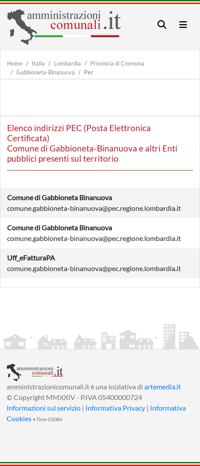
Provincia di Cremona (117, 63)
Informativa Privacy (115, 408)
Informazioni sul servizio (44, 408)
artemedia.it (162, 386)
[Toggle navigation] (162, 24)
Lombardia (67, 63)
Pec (88, 72)
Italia (38, 63)
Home (15, 63)
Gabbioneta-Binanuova (45, 72)
